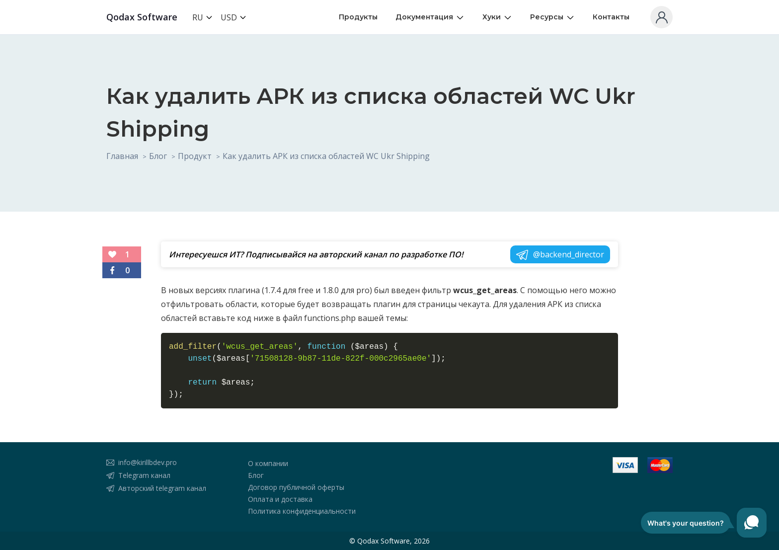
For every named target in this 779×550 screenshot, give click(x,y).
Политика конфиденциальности (302, 511)
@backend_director (560, 256)
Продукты (358, 16)
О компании (268, 463)
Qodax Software (141, 17)
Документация (430, 17)
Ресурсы (552, 17)
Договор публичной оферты (296, 487)
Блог (256, 475)
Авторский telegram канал (162, 488)
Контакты (611, 16)
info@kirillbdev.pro (147, 462)
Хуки (497, 17)
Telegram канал (144, 475)
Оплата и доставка (280, 499)
